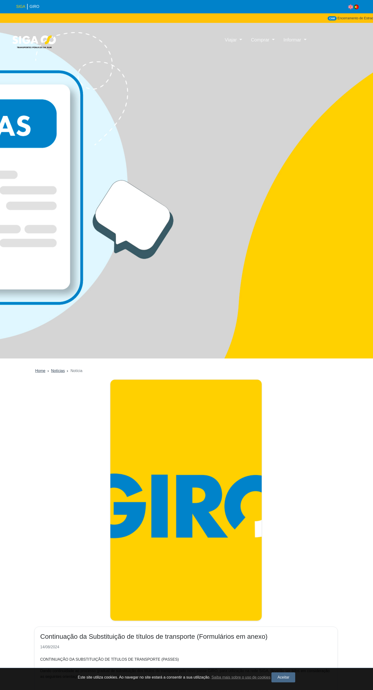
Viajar (231, 39)
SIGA (20, 7)
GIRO (34, 7)
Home (40, 371)
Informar (293, 39)
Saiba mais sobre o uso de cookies (240, 677)
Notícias (58, 371)
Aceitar (283, 677)
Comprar (261, 39)
